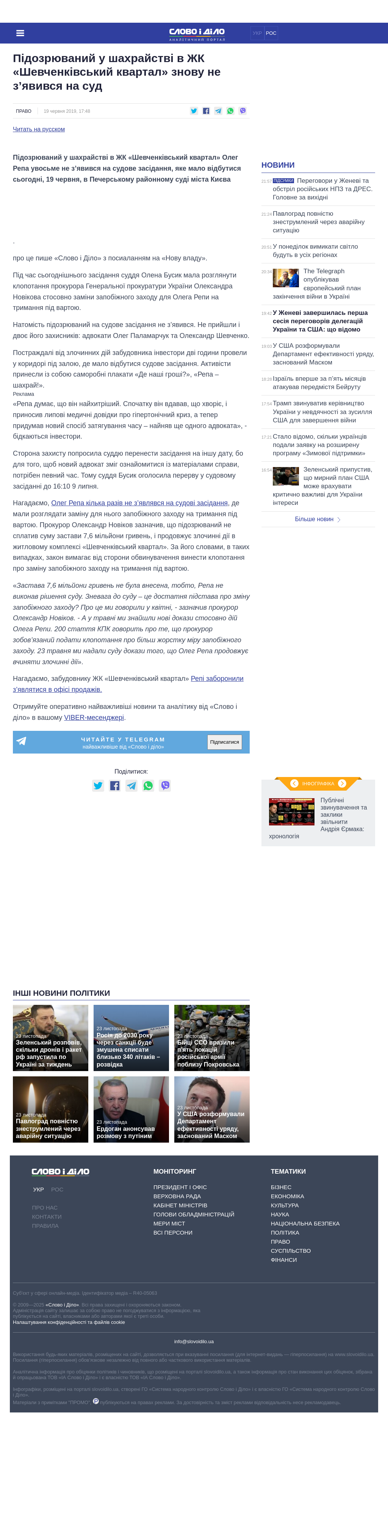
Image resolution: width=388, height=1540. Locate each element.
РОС (271, 33)
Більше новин (317, 519)
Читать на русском (39, 129)
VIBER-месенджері (94, 845)
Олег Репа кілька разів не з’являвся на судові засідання (139, 631)
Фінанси (284, 1387)
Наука (280, 1342)
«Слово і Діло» (62, 1432)
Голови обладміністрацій (193, 1342)
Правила (45, 1353)
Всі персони (172, 1360)
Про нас (45, 1335)
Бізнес (281, 1314)
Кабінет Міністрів (180, 1333)
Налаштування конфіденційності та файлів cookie (69, 1450)
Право (23, 111)
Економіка (287, 1323)
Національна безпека (305, 1351)
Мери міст (169, 1351)
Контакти (46, 1344)
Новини (278, 165)
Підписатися (224, 869)
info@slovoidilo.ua (194, 1469)
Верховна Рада (177, 1323)
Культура (285, 1333)
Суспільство (291, 1378)
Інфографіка (318, 783)
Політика (285, 1360)
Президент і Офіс (180, 1314)
